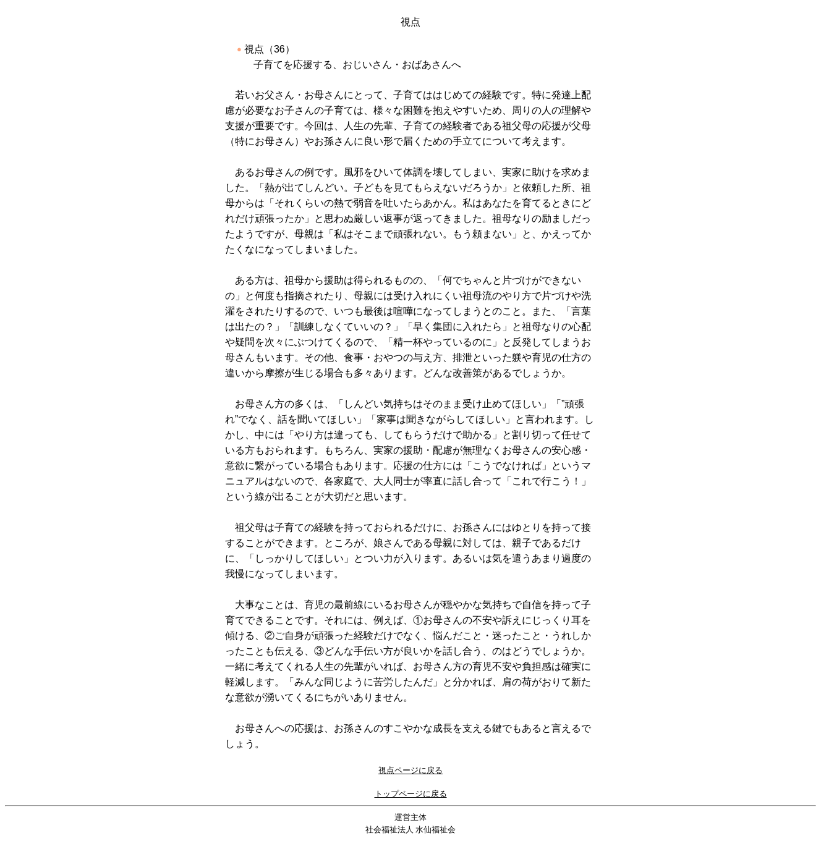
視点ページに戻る (410, 770)
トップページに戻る (411, 793)
